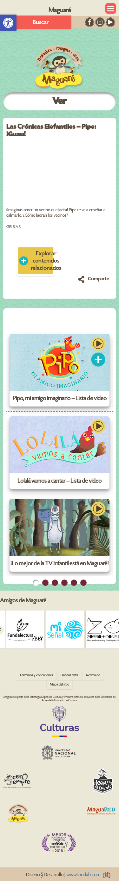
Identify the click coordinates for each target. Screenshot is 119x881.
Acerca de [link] (93, 675)
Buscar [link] (41, 22)
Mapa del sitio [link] (59, 684)
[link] (8, 23)
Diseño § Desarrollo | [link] (69, 875)
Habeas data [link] (69, 675)
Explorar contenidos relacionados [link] (43, 261)
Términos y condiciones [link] (36, 675)
